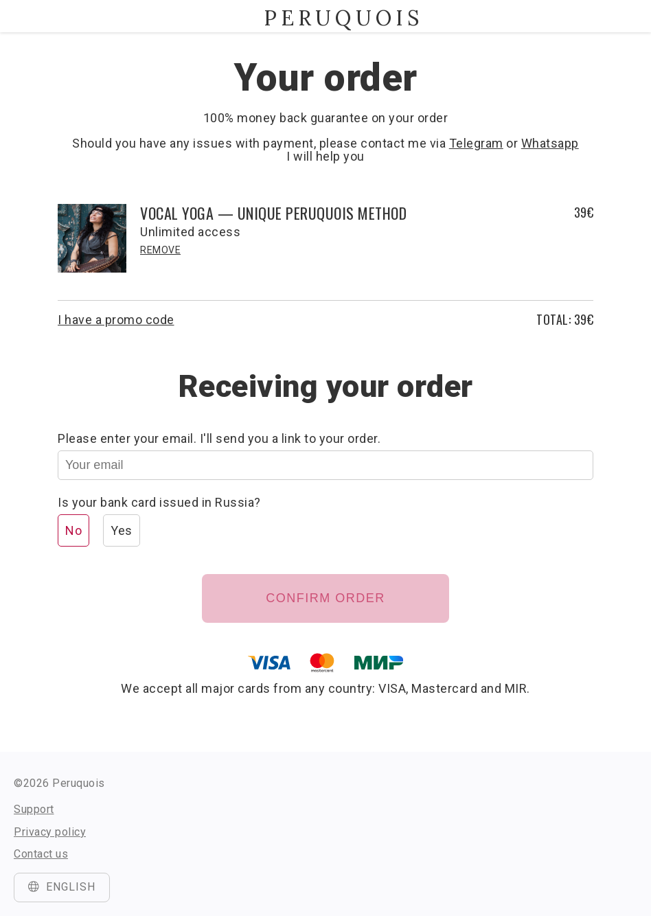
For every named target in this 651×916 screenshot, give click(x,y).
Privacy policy (50, 831)
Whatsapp (550, 143)
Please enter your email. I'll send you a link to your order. (219, 438)
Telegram (476, 143)
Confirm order (325, 598)
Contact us (41, 853)
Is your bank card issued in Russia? (159, 502)
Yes (122, 530)
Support (34, 809)
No (73, 530)
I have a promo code (116, 319)
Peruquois (325, 18)
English (61, 886)
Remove (160, 249)
